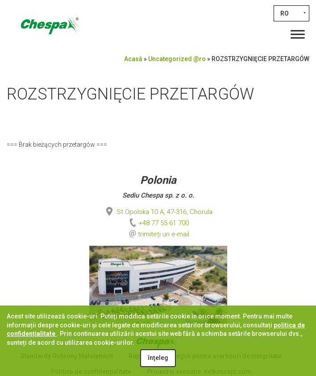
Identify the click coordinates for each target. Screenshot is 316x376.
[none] (291, 13)
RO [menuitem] (284, 13)
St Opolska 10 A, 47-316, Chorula (158, 212)
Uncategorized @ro (177, 58)
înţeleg (158, 357)
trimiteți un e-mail (163, 234)
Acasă (133, 58)
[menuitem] (291, 13)
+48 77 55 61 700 (158, 223)
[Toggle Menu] (298, 34)
